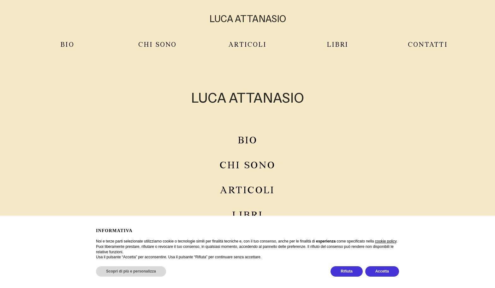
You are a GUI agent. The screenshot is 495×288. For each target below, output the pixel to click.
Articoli (247, 190)
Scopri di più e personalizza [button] (131, 271)
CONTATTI (428, 45)
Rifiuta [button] (346, 271)
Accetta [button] (382, 271)
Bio (67, 45)
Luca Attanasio (247, 97)
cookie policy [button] (386, 241)
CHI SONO (157, 45)
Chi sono (247, 165)
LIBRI (337, 45)
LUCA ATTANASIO (247, 19)
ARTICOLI (247, 45)
